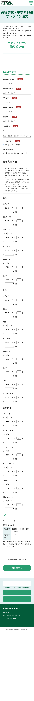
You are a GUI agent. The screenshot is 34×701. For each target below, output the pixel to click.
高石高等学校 (17, 80)
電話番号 (6, 169)
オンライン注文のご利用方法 (14, 690)
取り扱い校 (8, 683)
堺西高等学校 (17, 56)
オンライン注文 (18, 645)
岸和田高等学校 (17, 110)
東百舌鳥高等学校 (17, 68)
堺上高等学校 (17, 86)
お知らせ (7, 693)
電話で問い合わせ (18, 636)
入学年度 (6, 151)
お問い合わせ (18, 651)
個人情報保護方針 (17, 608)
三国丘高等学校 (17, 92)
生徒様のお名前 (8, 141)
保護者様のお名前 (9, 132)
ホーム (7, 677)
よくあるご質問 (10, 686)
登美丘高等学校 (17, 104)
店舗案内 (7, 680)
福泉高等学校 (17, 74)
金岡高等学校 (17, 62)
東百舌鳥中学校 (17, 116)
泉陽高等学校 (17, 98)
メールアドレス (8, 160)
